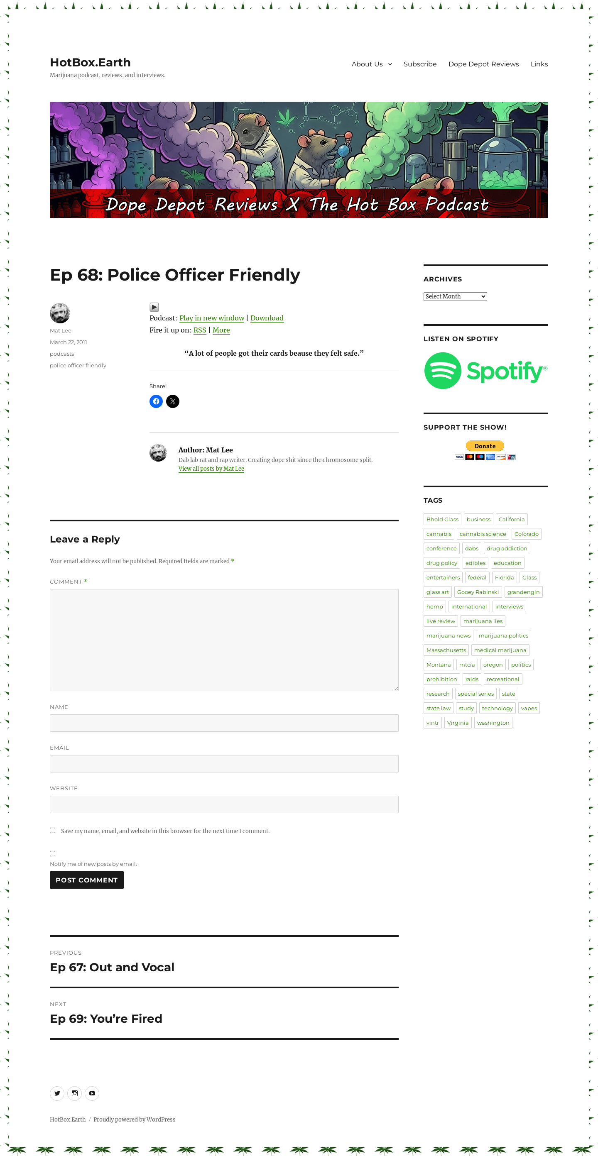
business (478, 519)
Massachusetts (446, 650)
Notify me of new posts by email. (93, 863)
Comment (69, 581)
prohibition (441, 679)
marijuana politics (503, 635)
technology (497, 708)
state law (438, 708)
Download (267, 318)
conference (441, 548)
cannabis (438, 533)
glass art (437, 592)
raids (472, 679)
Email (59, 747)
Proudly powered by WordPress (134, 1119)
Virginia (458, 722)
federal (477, 577)
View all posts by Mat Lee (211, 468)
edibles (475, 563)
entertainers (443, 577)
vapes (529, 708)
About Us (367, 64)
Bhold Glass (442, 519)
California (512, 519)
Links (539, 64)
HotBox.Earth (90, 62)
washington (493, 722)
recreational (503, 679)
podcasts (62, 353)
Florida (504, 577)
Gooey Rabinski (478, 592)
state (508, 693)
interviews (509, 606)
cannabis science (483, 533)
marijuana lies (482, 621)
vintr (432, 722)
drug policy (441, 563)
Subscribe (420, 64)
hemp (434, 606)
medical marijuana (500, 650)
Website (64, 788)
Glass (529, 577)
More (221, 330)
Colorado (527, 533)
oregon (493, 664)
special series (476, 693)
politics (521, 664)
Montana (438, 664)
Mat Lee (60, 330)
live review (440, 621)
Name (59, 707)
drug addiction (507, 548)
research (438, 693)
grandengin (523, 592)
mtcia (467, 664)
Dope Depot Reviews (483, 64)
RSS (200, 330)
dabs (471, 548)
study (466, 708)
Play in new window (211, 318)
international (469, 606)
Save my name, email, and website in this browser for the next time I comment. (165, 831)
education (508, 563)
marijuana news (448, 635)
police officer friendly (78, 365)
